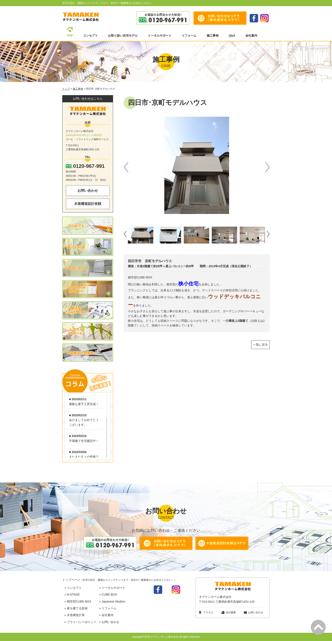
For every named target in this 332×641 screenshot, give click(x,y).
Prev (126, 167)
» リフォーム (107, 608)
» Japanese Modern (112, 601)
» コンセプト (73, 587)
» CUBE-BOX (108, 594)
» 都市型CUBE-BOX (77, 601)
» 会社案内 (106, 615)
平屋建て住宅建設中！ (84, 440)
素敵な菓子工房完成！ (84, 404)
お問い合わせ (87, 190)
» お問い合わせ (109, 622)
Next (267, 167)
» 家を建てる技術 (76, 608)
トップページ (119, 579)
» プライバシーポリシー (80, 622)
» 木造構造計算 (74, 615)
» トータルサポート (112, 587)
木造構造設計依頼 (87, 203)
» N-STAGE (72, 594)
